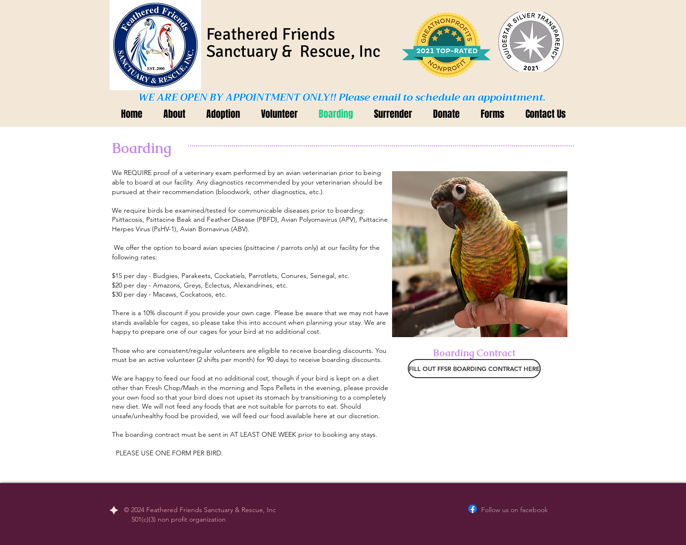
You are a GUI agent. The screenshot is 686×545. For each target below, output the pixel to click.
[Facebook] (472, 508)
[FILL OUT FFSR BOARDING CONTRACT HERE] (474, 368)
